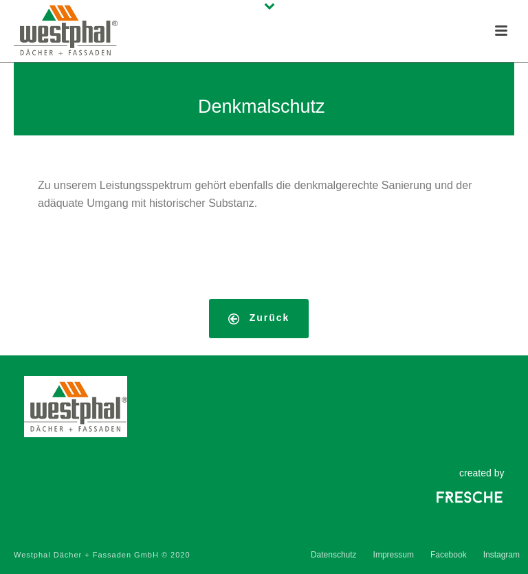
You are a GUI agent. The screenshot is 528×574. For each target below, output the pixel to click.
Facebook (448, 555)
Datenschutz (334, 555)
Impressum (393, 555)
